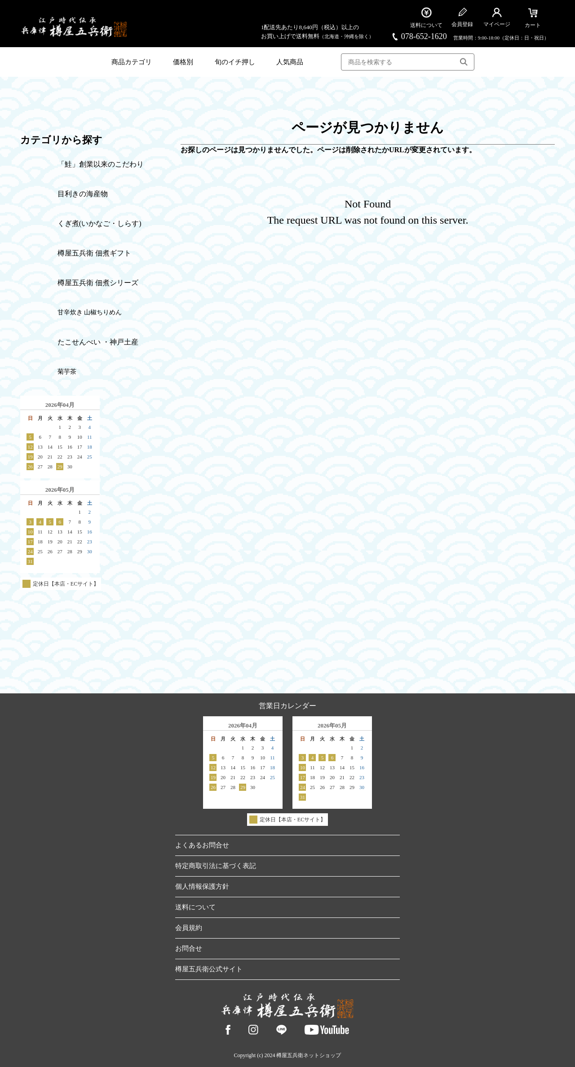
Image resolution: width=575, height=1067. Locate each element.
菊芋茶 (67, 371)
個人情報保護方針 (202, 886)
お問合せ (188, 948)
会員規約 (188, 927)
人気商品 (289, 62)
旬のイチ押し (235, 62)
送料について (195, 907)
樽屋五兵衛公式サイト (209, 969)
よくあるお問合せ (202, 845)
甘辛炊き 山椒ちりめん (90, 312)
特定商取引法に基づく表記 (215, 865)
